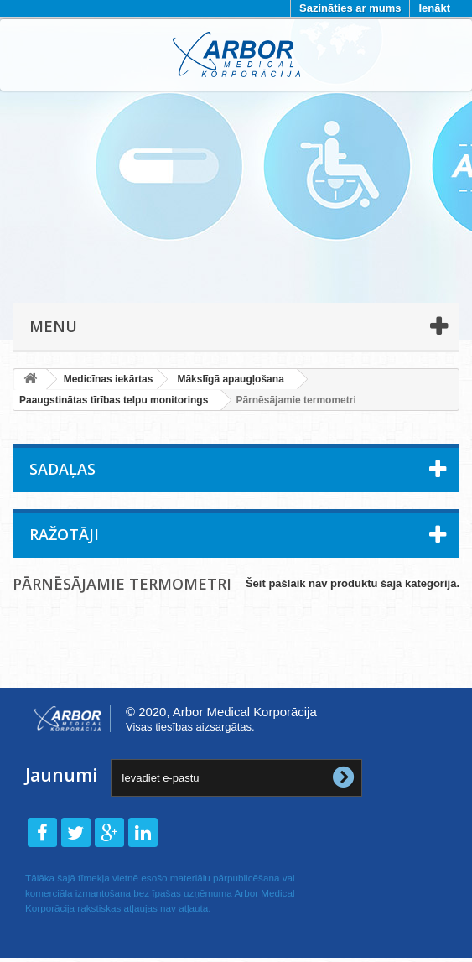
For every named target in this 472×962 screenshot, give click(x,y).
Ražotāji (64, 534)
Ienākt (434, 8)
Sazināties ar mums (350, 8)
